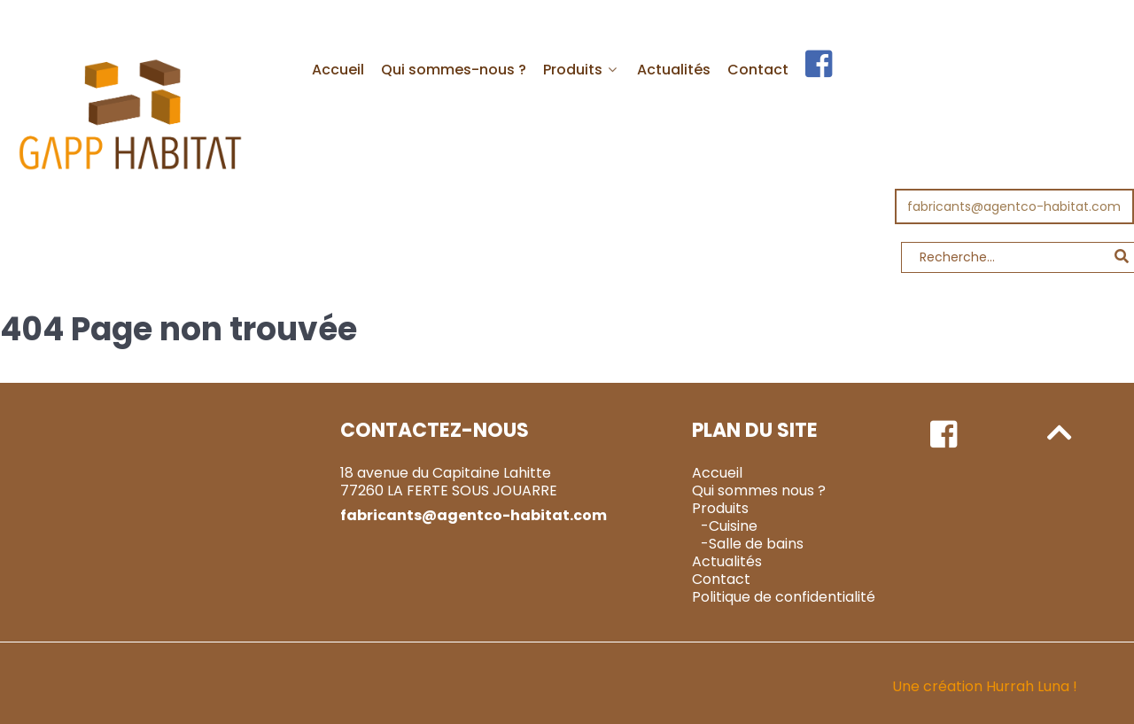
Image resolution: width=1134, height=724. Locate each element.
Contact (721, 539)
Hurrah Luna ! (1031, 646)
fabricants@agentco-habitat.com (1014, 166)
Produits (720, 468)
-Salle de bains (752, 504)
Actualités (727, 521)
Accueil (717, 433)
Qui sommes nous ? (759, 450)
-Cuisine (729, 486)
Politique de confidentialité (783, 557)
